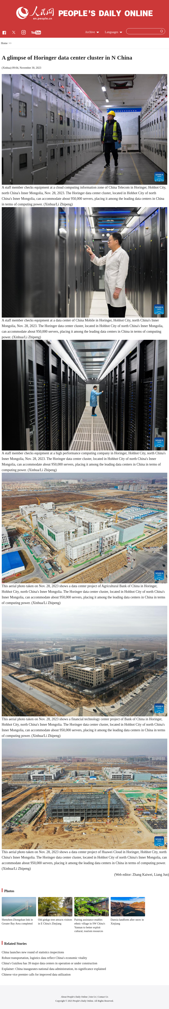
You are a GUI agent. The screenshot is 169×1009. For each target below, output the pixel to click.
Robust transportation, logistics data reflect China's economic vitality (44, 957)
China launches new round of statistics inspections (33, 952)
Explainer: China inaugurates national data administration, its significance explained (54, 969)
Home (4, 43)
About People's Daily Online (74, 996)
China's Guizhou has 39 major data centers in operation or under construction (49, 963)
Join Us (93, 996)
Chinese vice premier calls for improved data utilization (36, 974)
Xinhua (6, 67)
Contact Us (103, 996)
